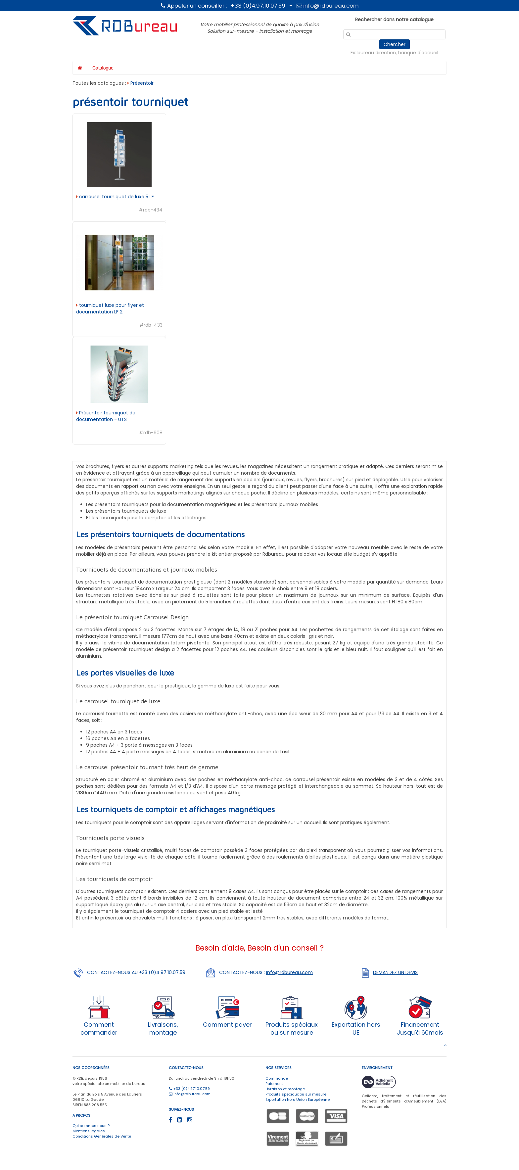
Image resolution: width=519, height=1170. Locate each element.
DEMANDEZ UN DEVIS (395, 972)
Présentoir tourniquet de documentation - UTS (105, 416)
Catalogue (103, 67)
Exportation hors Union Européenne (297, 1099)
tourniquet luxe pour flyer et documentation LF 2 (110, 308)
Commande (276, 1078)
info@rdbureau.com (328, 6)
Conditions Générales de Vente (101, 1136)
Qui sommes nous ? (91, 1125)
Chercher (394, 44)
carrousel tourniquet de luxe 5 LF (116, 196)
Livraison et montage (285, 1089)
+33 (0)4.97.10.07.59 (189, 1088)
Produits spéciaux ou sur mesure (295, 1094)
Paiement (274, 1083)
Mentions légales (88, 1131)
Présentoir (142, 83)
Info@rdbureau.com (289, 972)
